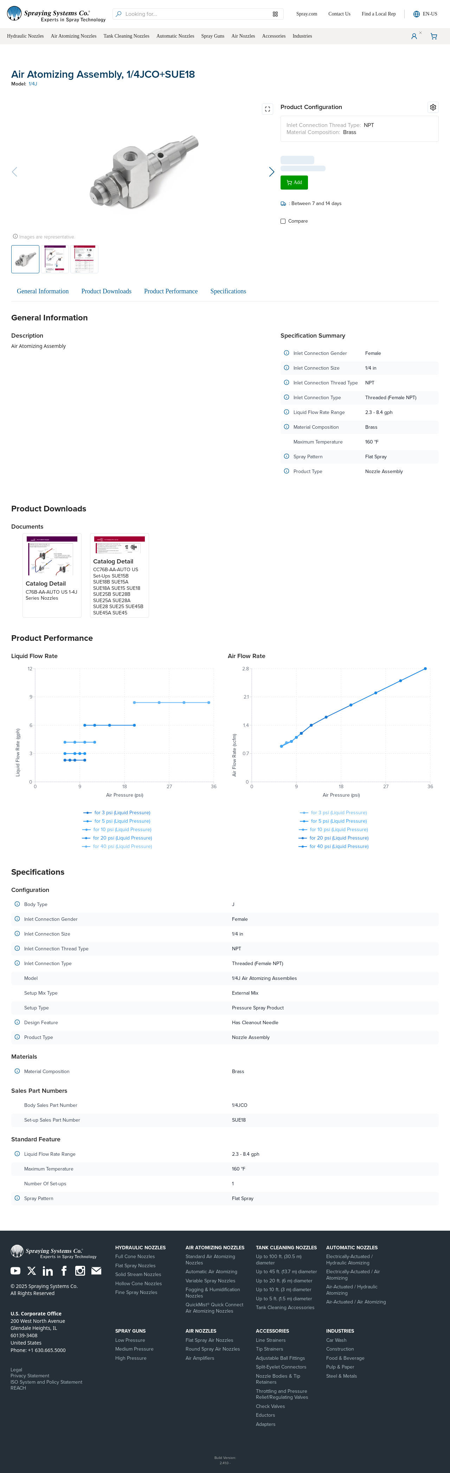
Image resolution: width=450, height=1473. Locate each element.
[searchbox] (203, 14)
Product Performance (171, 291)
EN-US (425, 14)
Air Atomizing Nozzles (215, 1248)
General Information (43, 291)
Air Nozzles (201, 1331)
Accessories (272, 1331)
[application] (116, 733)
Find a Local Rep (379, 14)
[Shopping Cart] (434, 36)
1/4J (33, 84)
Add (294, 180)
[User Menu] (414, 36)
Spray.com (306, 14)
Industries (340, 1331)
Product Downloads (106, 291)
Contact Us (339, 14)
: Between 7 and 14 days (311, 201)
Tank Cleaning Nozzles (286, 1248)
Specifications (228, 291)
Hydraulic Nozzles (140, 1248)
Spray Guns (130, 1331)
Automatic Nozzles (352, 1248)
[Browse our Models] (275, 14)
